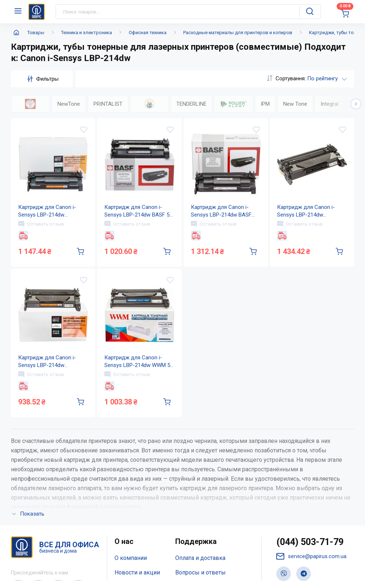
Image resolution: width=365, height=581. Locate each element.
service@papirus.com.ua (311, 556)
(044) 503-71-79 (310, 542)
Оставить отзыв (41, 224)
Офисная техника (148, 32)
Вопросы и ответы (200, 572)
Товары (35, 32)
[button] (355, 103)
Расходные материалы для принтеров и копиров (237, 32)
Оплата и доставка (200, 557)
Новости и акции (137, 572)
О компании (131, 557)
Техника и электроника (86, 32)
